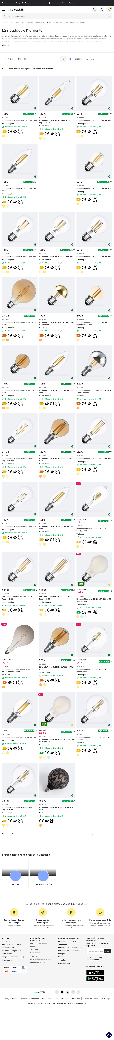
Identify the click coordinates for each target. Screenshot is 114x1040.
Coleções (62, 960)
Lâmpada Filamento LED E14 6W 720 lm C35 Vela (19, 190)
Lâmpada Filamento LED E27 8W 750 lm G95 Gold (19, 323)
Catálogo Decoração (35, 23)
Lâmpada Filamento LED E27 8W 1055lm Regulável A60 (17, 598)
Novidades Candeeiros (67, 941)
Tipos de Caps (35, 950)
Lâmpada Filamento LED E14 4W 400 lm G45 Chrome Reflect (93, 391)
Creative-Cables (43, 884)
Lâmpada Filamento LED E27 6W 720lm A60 (19, 257)
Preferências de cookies (70, 999)
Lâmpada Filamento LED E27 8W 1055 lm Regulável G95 (17, 809)
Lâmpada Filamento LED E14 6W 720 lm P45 (19, 737)
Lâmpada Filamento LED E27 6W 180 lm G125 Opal (56, 809)
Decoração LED (17, 23)
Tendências (62, 944)
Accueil (5, 23)
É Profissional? (7, 954)
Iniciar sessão (7, 960)
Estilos (60, 957)
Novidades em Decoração (68, 951)
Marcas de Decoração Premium (70, 947)
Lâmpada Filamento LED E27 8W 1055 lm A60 (93, 458)
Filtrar (9, 59)
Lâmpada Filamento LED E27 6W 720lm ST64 (19, 526)
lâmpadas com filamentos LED (92, 41)
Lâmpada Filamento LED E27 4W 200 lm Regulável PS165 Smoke (17, 670)
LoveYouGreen (64, 963)
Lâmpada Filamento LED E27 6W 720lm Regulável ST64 (91, 530)
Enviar (107, 951)
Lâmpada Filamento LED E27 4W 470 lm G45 (19, 120)
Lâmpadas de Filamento (75, 23)
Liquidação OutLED (37, 962)
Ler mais (5, 45)
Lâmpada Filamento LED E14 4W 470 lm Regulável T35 (54, 121)
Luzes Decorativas (54, 23)
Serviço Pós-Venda (91, 999)
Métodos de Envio (9, 947)
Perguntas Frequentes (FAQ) (13, 957)
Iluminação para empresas (40, 959)
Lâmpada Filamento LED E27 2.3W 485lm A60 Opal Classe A (93, 600)
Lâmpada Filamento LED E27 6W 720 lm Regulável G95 (91, 670)
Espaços (61, 954)
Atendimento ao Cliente (11, 944)
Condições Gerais (10, 999)
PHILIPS (15, 884)
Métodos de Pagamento (11, 951)
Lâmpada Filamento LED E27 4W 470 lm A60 (93, 120)
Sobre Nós (6, 941)
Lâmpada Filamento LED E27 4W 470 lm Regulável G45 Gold (91, 323)
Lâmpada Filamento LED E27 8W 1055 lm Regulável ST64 (17, 459)
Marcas (33, 947)
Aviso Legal (106, 999)
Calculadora (35, 953)
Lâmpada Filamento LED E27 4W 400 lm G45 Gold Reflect (56, 323)
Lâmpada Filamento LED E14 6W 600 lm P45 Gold (56, 459)
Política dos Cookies (50, 999)
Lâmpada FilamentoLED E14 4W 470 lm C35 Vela (56, 391)
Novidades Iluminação (38, 943)
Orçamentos (35, 956)
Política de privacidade (30, 999)
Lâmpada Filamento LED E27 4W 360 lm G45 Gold (19, 391)
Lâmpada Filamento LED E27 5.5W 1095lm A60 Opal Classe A (56, 741)
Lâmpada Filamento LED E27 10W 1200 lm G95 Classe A (93, 738)
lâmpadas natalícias (98, 39)
